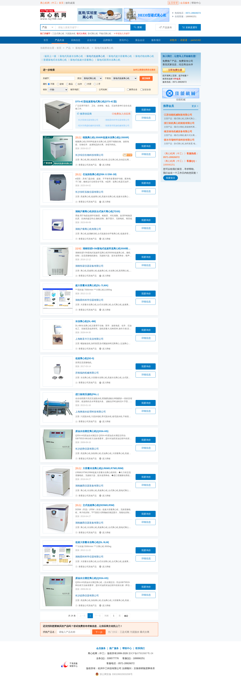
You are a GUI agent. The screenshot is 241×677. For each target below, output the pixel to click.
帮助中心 (196, 3)
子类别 (108, 78)
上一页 (82, 616)
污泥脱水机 (70, 33)
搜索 (138, 27)
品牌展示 (107, 40)
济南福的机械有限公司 (87, 372)
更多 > (195, 106)
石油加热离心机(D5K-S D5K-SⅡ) (99, 174)
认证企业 (147, 89)
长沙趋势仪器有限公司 (87, 448)
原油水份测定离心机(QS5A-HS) (91, 431)
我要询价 (146, 109)
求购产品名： (50, 632)
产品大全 (59, 40)
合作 (80, 84)
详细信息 (146, 117)
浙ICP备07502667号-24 (140, 653)
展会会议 (140, 40)
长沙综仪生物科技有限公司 (89, 155)
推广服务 (114, 648)
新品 (71, 84)
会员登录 (173, 3)
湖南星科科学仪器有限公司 (117, 120)
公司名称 (103, 89)
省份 (45, 89)
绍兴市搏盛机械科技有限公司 (91, 125)
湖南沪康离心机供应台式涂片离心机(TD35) (97, 211)
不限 (52, 84)
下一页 (98, 616)
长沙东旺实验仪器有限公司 (89, 192)
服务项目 (156, 40)
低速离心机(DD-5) (84, 358)
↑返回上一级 (49, 56)
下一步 (98, 632)
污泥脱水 (134, 632)
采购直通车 (189, 27)
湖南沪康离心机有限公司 (88, 229)
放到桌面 (70, 3)
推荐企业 (133, 89)
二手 (98, 84)
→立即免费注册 (174, 70)
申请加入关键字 (122, 33)
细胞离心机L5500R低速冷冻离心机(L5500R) (106, 137)
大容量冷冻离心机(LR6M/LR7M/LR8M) (103, 468)
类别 (79, 78)
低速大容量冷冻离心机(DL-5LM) (92, 542)
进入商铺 (104, 165)
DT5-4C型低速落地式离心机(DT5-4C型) (96, 101)
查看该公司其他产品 (86, 165)
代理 (89, 84)
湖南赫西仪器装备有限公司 (89, 485)
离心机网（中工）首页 (52, 3)
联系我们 (140, 648)
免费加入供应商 (121, 113)
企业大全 (91, 40)
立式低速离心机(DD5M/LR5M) (98, 505)
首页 (46, 40)
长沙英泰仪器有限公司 (88, 120)
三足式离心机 (58, 33)
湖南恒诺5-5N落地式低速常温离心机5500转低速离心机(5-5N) (107, 248)
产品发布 (165, 27)
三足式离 (124, 632)
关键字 (46, 78)
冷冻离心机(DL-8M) (85, 321)
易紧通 (183, 40)
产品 (68, 48)
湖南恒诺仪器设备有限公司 (89, 266)
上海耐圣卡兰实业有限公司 (89, 338)
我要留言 (170, 178)
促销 (62, 84)
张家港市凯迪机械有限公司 (117, 125)
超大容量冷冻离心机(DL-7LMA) (91, 285)
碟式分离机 (82, 33)
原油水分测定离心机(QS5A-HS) (91, 578)
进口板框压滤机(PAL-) (87, 394)
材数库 (173, 40)
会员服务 (185, 3)
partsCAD (196, 40)
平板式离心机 (105, 33)
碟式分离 (144, 632)
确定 (126, 616)
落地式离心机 (82, 48)
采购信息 (75, 40)
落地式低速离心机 (104, 48)
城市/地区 (74, 89)
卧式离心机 (93, 33)
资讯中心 (124, 40)
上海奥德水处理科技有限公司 (90, 411)
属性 (45, 84)
